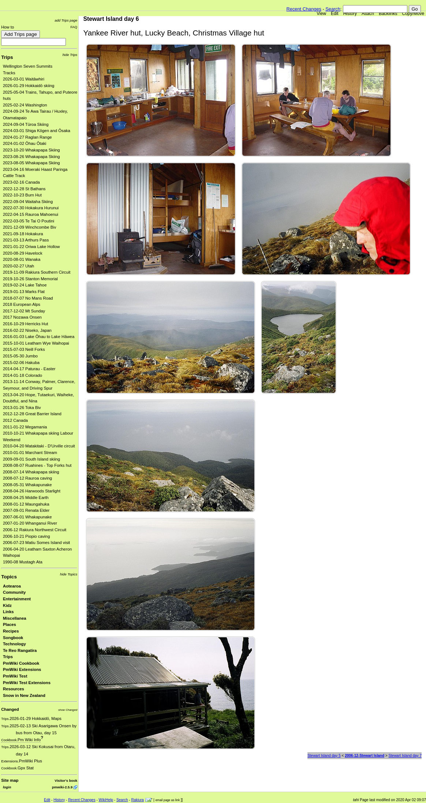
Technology (14, 644)
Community (14, 592)
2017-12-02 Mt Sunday (24, 311)
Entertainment (17, 599)
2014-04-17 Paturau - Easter (29, 369)
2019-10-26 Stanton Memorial (30, 279)
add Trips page (66, 20)
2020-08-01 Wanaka (21, 259)
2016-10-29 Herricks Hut (25, 324)
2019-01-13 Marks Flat (24, 291)
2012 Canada (15, 420)
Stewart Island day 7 (405, 756)
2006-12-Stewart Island (364, 756)
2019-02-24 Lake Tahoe (24, 285)
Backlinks (388, 13)
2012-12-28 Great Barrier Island (32, 414)
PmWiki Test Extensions (27, 682)
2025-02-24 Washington (25, 105)
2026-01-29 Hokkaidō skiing (28, 85)
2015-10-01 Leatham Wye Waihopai (36, 343)
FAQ (73, 27)
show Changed (67, 710)
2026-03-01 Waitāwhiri (23, 79)
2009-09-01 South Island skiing (31, 459)
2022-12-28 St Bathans (24, 189)
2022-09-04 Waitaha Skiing (28, 201)
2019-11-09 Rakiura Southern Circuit (37, 272)
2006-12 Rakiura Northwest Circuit (34, 530)
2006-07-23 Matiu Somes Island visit (36, 542)
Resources (13, 689)
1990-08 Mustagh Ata (22, 562)
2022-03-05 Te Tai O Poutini (28, 221)
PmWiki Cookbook (21, 663)
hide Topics (68, 574)
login (7, 787)
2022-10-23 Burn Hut (22, 195)
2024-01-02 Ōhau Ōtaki (24, 143)
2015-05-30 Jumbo (20, 356)
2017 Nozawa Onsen (22, 317)
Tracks (9, 73)
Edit (335, 13)
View (321, 13)
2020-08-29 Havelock (22, 253)
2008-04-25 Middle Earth (26, 497)
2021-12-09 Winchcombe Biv (29, 227)
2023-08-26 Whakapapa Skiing (31, 156)
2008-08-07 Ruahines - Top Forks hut (37, 465)
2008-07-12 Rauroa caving (27, 478)
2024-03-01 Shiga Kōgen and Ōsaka (36, 130)
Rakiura (137, 800)
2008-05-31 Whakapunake (27, 485)
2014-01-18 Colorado (22, 375)
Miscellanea (14, 618)
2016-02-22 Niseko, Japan (27, 330)
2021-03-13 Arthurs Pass (26, 240)
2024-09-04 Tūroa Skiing (25, 124)
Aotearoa (12, 586)
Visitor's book (66, 780)
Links (8, 611)
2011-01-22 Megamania (25, 427)
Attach (368, 13)
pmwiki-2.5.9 (62, 787)
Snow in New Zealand (24, 695)
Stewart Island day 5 (324, 756)
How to (7, 27)
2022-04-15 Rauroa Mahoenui (30, 214)
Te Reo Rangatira (20, 650)
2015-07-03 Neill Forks (24, 349)
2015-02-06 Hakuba (21, 362)
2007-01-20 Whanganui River (30, 523)
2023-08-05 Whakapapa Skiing (31, 163)
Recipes (11, 631)
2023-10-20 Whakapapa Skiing (31, 150)
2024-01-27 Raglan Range (27, 137)
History (350, 13)
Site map (9, 780)
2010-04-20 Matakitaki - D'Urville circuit (39, 446)
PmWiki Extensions (22, 669)
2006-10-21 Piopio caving (26, 536)
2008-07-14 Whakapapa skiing (31, 472)
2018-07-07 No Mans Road (28, 298)
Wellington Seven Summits (27, 66)
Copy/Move (413, 13)
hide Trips (70, 55)
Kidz (7, 605)
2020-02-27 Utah (18, 266)
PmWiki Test (15, 676)
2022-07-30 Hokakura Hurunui (31, 208)
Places (9, 624)
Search (332, 9)
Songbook (13, 637)
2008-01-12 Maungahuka (26, 504)
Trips (7, 57)
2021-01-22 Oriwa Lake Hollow (31, 246)
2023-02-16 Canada (21, 182)
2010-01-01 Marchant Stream (30, 452)
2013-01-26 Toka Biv (22, 407)
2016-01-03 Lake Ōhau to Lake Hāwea (38, 336)
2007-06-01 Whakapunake (27, 517)
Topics (9, 576)
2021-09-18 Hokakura (23, 234)
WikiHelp (106, 800)
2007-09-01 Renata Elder (26, 510)
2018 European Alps (21, 304)
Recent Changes (304, 9)
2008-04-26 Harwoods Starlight (31, 491)
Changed (10, 709)
